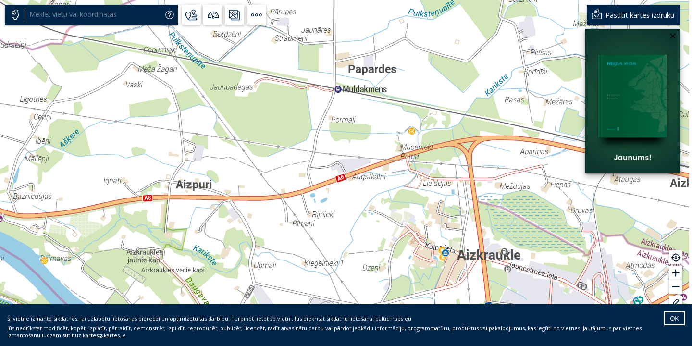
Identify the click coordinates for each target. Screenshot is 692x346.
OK (674, 318)
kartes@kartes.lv (104, 335)
